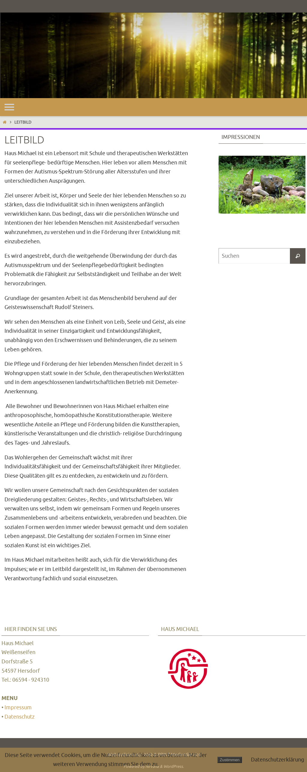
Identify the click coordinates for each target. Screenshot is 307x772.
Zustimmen (230, 760)
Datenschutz (19, 716)
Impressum (18, 707)
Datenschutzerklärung (277, 759)
